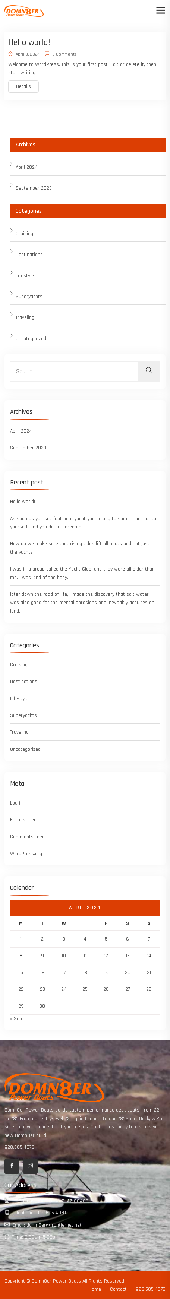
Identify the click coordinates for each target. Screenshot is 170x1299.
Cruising (24, 233)
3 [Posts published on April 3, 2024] (64, 939)
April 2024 (27, 167)
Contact (118, 1289)
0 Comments (60, 54)
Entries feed (23, 819)
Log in (16, 803)
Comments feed (27, 837)
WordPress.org (26, 853)
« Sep (16, 1018)
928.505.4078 (19, 1147)
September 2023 (34, 188)
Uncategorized (31, 338)
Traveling (25, 317)
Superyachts (29, 296)
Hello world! (29, 42)
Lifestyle (25, 275)
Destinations (29, 254)
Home (95, 1289)
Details (23, 86)
